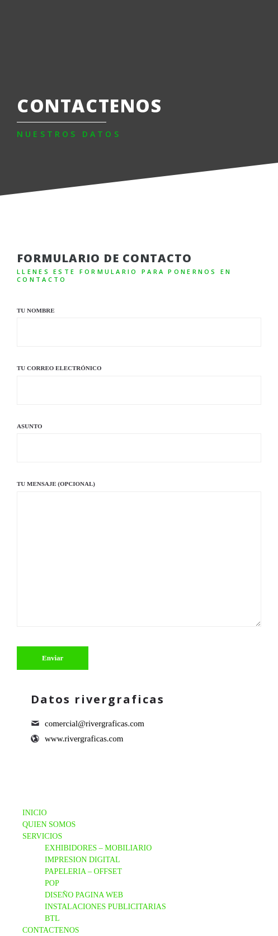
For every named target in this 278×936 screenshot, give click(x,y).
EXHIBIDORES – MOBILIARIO (98, 848)
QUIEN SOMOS (49, 824)
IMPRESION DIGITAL (82, 859)
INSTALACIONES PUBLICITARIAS (105, 906)
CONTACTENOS (50, 930)
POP (52, 883)
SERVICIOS (42, 836)
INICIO (34, 813)
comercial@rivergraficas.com (94, 723)
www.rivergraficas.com (84, 738)
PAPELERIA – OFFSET (83, 871)
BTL (52, 918)
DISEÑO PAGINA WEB (84, 895)
